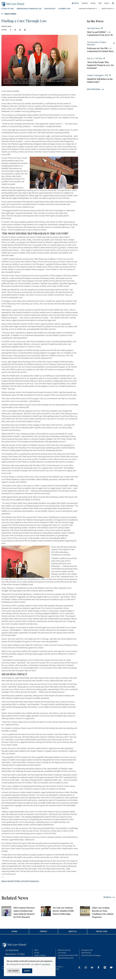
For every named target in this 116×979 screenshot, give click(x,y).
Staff (99, 3)
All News (107, 897)
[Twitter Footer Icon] (79, 967)
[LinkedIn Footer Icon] (92, 967)
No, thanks (13, 971)
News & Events (107, 8)
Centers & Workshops (87, 8)
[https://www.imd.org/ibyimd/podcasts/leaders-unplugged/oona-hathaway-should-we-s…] (101, 78)
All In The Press (93, 89)
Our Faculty (50, 9)
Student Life (64, 9)
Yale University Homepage (90, 955)
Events (36, 953)
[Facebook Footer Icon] (98, 967)
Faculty (93, 3)
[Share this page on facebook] (10, 30)
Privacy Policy (57, 967)
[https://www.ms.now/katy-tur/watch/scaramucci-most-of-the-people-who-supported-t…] (101, 63)
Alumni (106, 3)
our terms (46, 964)
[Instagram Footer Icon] (85, 967)
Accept (27, 971)
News (36, 950)
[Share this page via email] (25, 30)
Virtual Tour (101, 931)
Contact (43, 931)
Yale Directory (86, 953)
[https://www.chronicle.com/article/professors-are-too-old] (101, 47)
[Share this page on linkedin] (20, 30)
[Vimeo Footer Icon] (105, 967)
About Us (72, 931)
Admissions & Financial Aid (29, 9)
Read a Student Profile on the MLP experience (20, 881)
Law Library (62, 953)
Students (85, 3)
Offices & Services (64, 950)
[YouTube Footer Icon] (111, 967)
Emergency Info (87, 950)
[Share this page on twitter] (15, 30)
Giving (14, 931)
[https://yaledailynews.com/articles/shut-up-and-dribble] (101, 31)
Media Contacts (39, 955)
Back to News (10, 14)
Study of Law (7, 9)
